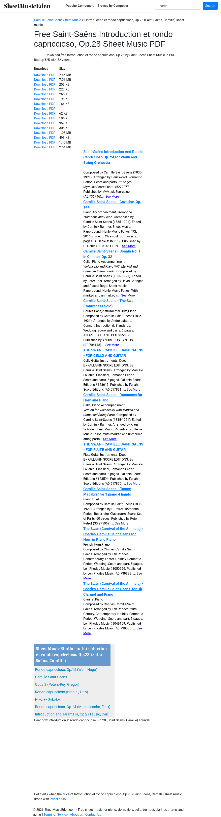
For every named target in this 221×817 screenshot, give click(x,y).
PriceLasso (58, 799)
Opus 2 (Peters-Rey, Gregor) (57, 684)
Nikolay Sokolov (48, 699)
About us (76, 814)
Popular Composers (80, 6)
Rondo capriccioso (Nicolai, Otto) (61, 692)
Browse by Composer (113, 6)
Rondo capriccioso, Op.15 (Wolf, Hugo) (66, 669)
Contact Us (93, 814)
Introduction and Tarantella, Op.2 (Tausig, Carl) (72, 714)
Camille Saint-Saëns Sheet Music (57, 20)
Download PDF (44, 75)
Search (210, 6)
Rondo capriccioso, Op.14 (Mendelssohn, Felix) (72, 707)
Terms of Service (56, 814)
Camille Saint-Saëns (51, 677)
